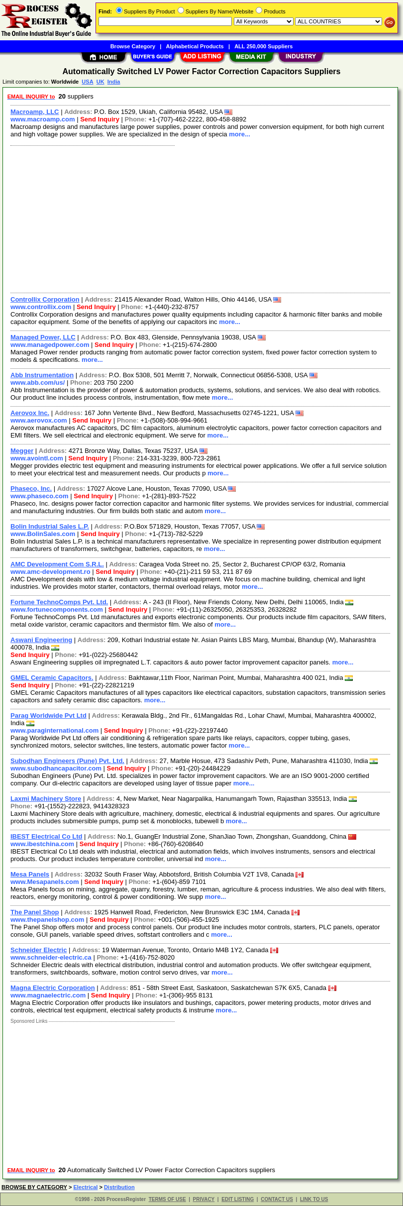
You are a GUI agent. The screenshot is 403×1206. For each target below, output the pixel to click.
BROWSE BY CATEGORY (34, 1187)
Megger (21, 450)
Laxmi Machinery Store (45, 798)
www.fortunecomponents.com (56, 609)
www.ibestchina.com (42, 844)
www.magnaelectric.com (48, 995)
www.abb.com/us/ (37, 382)
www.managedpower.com (49, 344)
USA (87, 82)
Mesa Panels (29, 874)
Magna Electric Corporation (52, 987)
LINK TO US (314, 1199)
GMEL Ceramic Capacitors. (52, 677)
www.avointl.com (36, 458)
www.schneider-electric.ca (51, 957)
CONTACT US (277, 1199)
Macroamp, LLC (34, 111)
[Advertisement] (198, 218)
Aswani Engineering (41, 640)
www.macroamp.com (42, 119)
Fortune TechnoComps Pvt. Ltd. (59, 602)
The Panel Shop (34, 912)
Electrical (85, 1187)
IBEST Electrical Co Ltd (46, 836)
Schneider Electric (38, 950)
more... (239, 134)
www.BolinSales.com (42, 534)
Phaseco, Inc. (31, 488)
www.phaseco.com (39, 496)
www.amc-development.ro (50, 571)
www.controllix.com (40, 307)
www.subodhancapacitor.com (55, 768)
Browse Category (132, 46)
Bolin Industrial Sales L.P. (49, 526)
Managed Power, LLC (43, 337)
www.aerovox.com (38, 420)
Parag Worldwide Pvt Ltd (48, 715)
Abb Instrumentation (42, 375)
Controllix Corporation (45, 299)
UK (100, 82)
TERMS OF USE (167, 1199)
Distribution (119, 1187)
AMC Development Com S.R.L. (57, 564)
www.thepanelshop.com (47, 919)
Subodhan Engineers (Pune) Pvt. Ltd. (67, 761)
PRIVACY (204, 1199)
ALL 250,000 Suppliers (263, 46)
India (113, 82)
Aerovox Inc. (29, 413)
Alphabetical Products (195, 46)
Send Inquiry (99, 119)
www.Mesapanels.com (44, 881)
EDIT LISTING (237, 1199)
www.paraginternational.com (54, 730)
